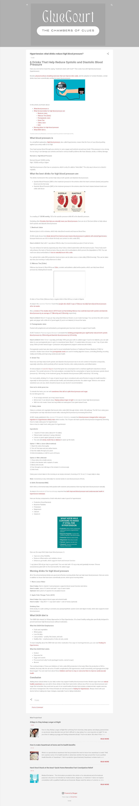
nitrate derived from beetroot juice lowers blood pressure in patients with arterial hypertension (76, 236)
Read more (105, 739)
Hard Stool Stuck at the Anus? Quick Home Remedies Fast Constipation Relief (61, 768)
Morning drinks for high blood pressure (46, 127)
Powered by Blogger (69, 793)
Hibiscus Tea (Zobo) (44, 116)
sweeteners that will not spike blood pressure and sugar (69, 391)
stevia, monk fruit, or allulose (51, 440)
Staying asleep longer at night (64, 400)
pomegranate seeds (59, 351)
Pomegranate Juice (44, 118)
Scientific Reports (47, 369)
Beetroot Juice (42, 113)
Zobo (56, 267)
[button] (108, 54)
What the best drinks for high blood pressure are (49, 111)
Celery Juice (42, 123)
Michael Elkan (73, 797)
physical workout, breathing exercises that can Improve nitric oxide (56, 76)
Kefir (39, 125)
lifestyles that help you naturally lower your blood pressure (59, 221)
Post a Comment (37, 707)
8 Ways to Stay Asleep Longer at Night (45, 722)
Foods (37, 700)
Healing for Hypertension (81, 689)
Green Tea (41, 120)
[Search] (112, 5)
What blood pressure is (41, 108)
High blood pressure (53, 142)
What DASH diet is (39, 130)
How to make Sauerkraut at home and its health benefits (52, 745)
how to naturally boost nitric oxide (62, 252)
